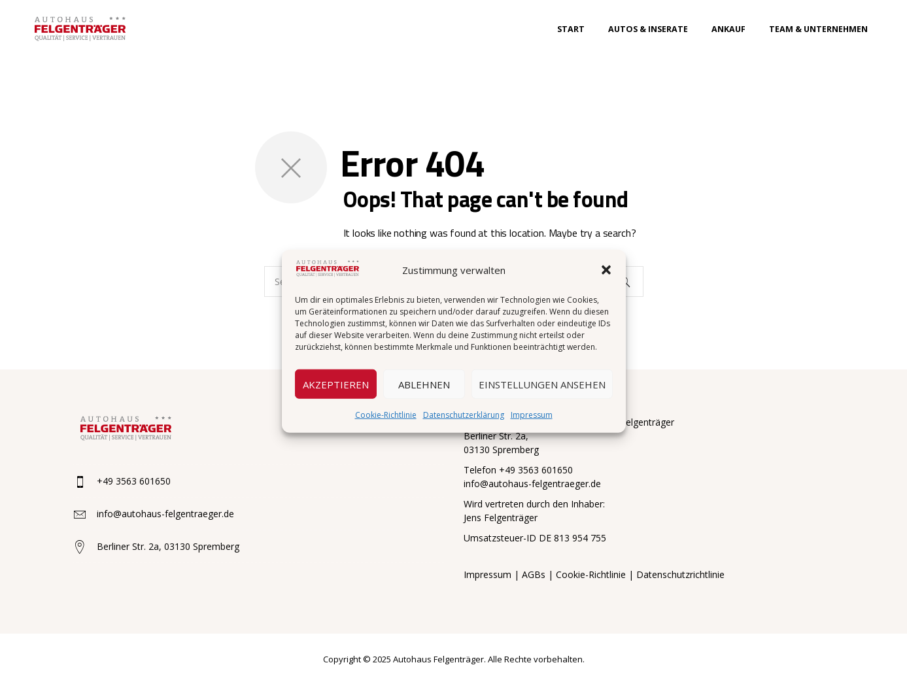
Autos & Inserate (648, 29)
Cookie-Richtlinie (386, 414)
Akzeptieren (336, 383)
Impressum (532, 414)
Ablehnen (424, 383)
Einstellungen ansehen (542, 383)
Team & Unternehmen (818, 29)
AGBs (533, 574)
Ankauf (728, 29)
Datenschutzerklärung (463, 414)
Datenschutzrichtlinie (680, 574)
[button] (606, 270)
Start (571, 29)
